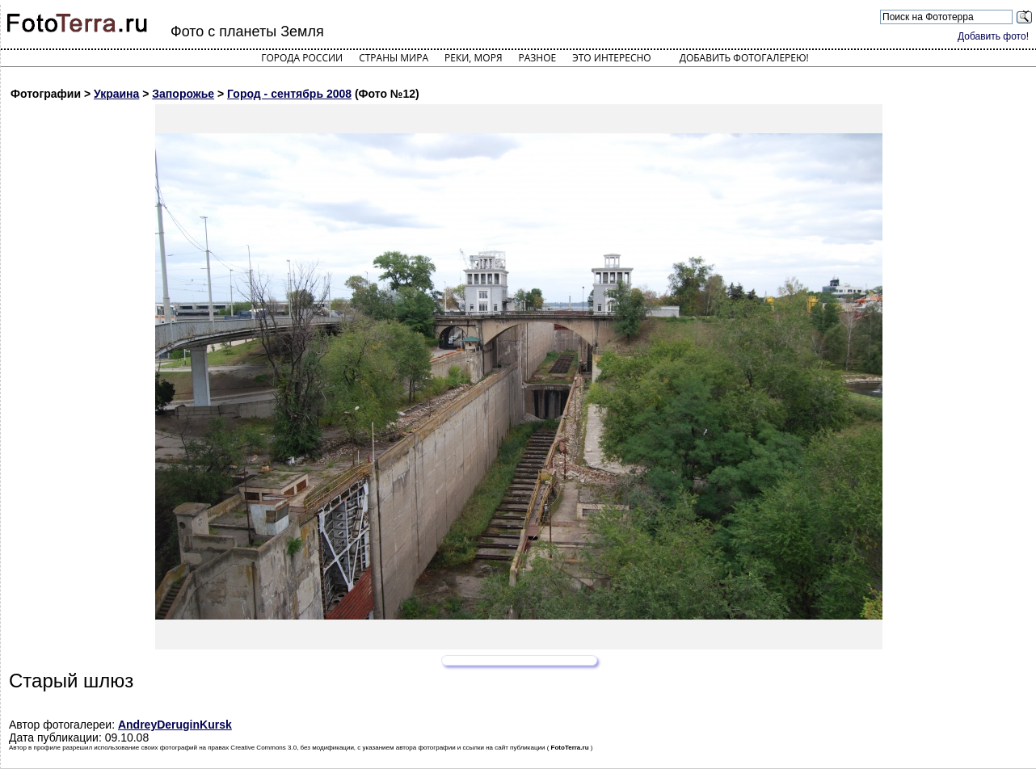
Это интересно (611, 58)
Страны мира (393, 58)
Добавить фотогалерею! (744, 58)
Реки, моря (473, 58)
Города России (302, 58)
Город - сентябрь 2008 (289, 93)
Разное (538, 58)
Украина (116, 93)
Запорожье (183, 93)
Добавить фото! (993, 36)
